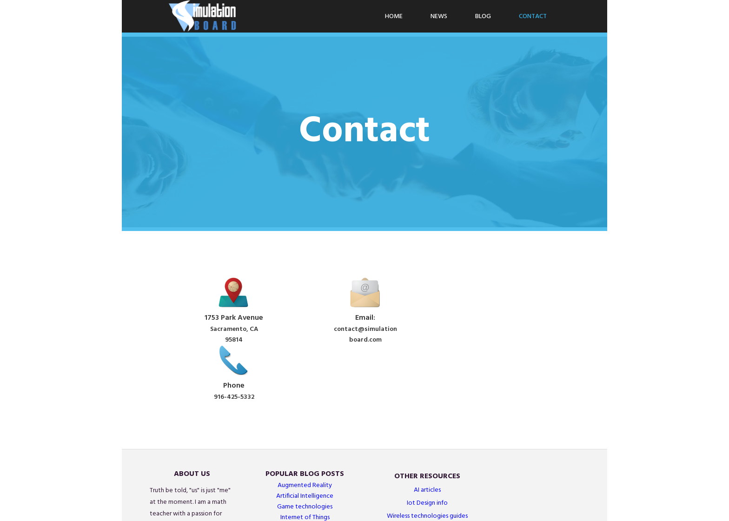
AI (582, 460)
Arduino (548, 487)
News (439, 16)
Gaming (565, 433)
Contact (533, 16)
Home (394, 16)
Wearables (521, 471)
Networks (520, 444)
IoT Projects (583, 487)
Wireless (535, 433)
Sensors (518, 487)
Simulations (555, 460)
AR (511, 433)
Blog (483, 16)
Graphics (519, 460)
